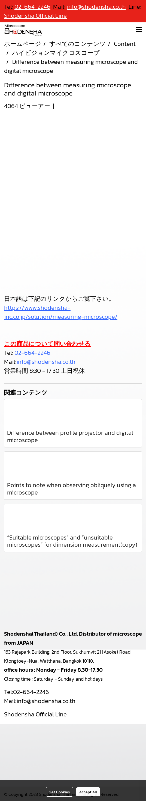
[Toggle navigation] (139, 30)
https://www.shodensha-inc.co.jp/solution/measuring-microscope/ (60, 312)
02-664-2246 (32, 352)
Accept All (88, 791)
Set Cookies (59, 791)
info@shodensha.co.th (45, 361)
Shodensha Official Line (35, 15)
